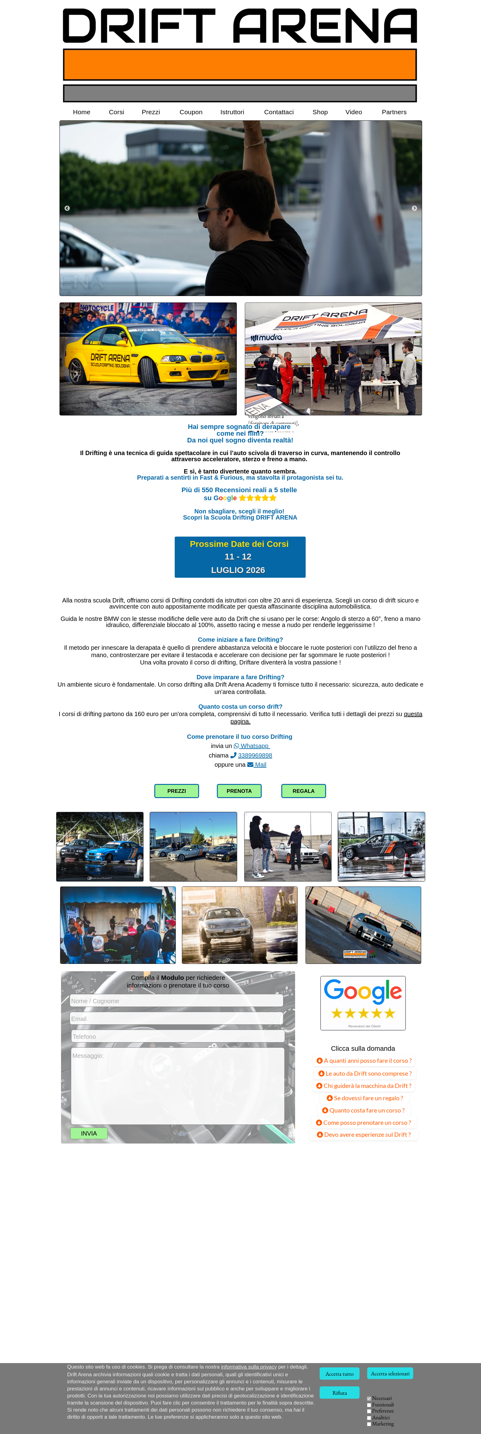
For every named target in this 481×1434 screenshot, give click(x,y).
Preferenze (383, 1410)
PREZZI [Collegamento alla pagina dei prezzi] (176, 791)
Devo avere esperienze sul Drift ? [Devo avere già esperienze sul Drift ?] (364, 1134)
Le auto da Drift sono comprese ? (365, 1073)
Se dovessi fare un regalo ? (365, 1097)
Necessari (382, 1397)
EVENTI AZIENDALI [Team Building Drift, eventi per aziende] (362, 1422)
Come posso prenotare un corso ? (364, 1122)
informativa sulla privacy (249, 1367)
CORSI (345, 1406)
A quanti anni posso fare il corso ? (364, 1060)
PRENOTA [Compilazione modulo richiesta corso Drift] (239, 791)
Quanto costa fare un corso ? (364, 1110)
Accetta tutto (339, 1373)
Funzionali (383, 1404)
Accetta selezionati (390, 1373)
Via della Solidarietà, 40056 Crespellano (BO (113, 1428)
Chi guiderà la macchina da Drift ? (363, 1085)
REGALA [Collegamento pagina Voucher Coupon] (304, 791)
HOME (322, 1406)
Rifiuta (340, 1392)
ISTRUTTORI (336, 1414)
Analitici (381, 1417)
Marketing (383, 1423)
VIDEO (323, 1422)
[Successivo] (414, 208)
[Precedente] (67, 208)
